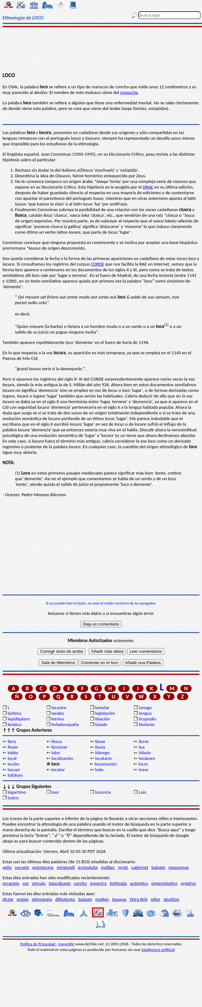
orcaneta (11, 883)
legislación (105, 713)
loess (144, 769)
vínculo (39, 883)
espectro (98, 883)
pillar (155, 899)
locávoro (147, 758)
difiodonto (65, 899)
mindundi (66, 867)
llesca (56, 741)
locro (143, 764)
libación (102, 719)
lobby (13, 752)
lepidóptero (19, 719)
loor (55, 792)
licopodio (147, 719)
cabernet (139, 867)
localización (62, 758)
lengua (145, 713)
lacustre (58, 707)
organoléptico (164, 883)
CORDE (97, 264)
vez (26, 883)
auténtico (139, 883)
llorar (144, 741)
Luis (142, 792)
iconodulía (88, 867)
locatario (103, 758)
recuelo (22, 867)
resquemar (179, 867)
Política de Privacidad (38, 944)
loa (142, 747)
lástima (14, 713)
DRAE (148, 187)
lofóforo (15, 775)
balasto (158, 867)
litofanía (146, 724)
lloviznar (59, 747)
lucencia (103, 792)
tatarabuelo (60, 883)
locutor (58, 769)
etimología (42, 899)
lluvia (100, 747)
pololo (23, 899)
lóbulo (145, 752)
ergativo (188, 883)
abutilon (171, 899)
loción (13, 764)
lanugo (145, 707)
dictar (8, 899)
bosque (119, 899)
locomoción (106, 764)
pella (7, 867)
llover (13, 747)
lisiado (101, 724)
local (12, 758)
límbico (14, 724)
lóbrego (102, 752)
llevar (100, 741)
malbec (108, 867)
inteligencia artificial (158, 949)
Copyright (66, 944)
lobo (55, 752)
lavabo (57, 713)
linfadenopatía (65, 724)
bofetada (118, 883)
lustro (13, 798)
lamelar (102, 707)
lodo (99, 769)
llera (12, 741)
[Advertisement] (101, 49)
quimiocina (42, 867)
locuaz (14, 769)
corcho (80, 883)
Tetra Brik (138, 899)
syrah (123, 867)
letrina (57, 719)
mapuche (129, 92)
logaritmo (17, 792)
